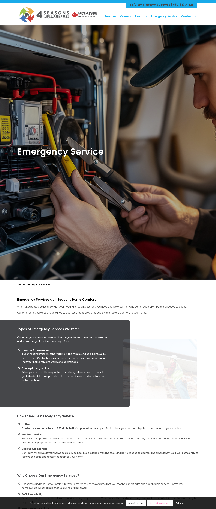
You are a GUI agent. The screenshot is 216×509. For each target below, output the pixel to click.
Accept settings (136, 503)
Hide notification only (159, 503)
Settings (180, 503)
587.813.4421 (183, 4)
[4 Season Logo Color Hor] (44, 13)
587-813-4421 (65, 428)
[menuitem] (110, 13)
